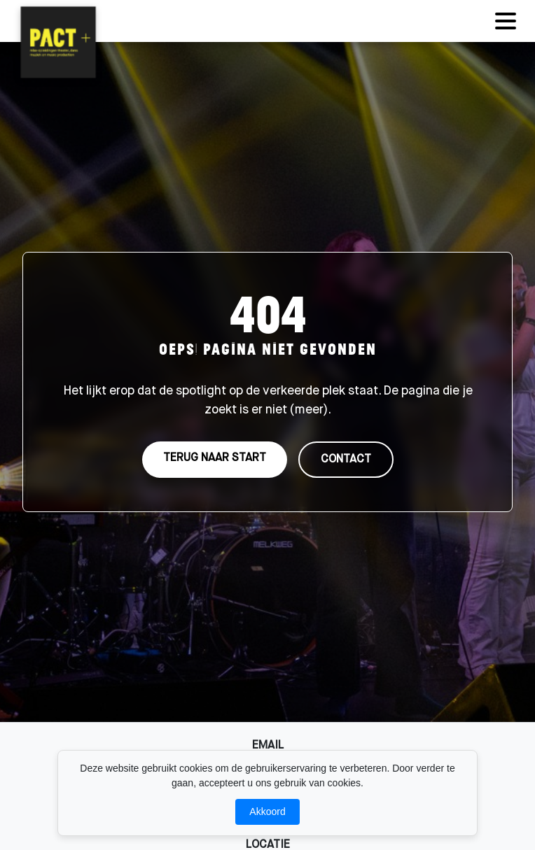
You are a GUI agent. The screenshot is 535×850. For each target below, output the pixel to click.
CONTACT (346, 460)
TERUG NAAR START (214, 459)
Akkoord (267, 811)
